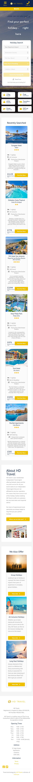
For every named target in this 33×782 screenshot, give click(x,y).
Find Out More (21, 175)
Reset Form (17, 79)
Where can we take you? (17, 519)
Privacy (16, 763)
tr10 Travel (19, 772)
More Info (16, 594)
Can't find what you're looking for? (17, 82)
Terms (16, 761)
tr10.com (16, 774)
